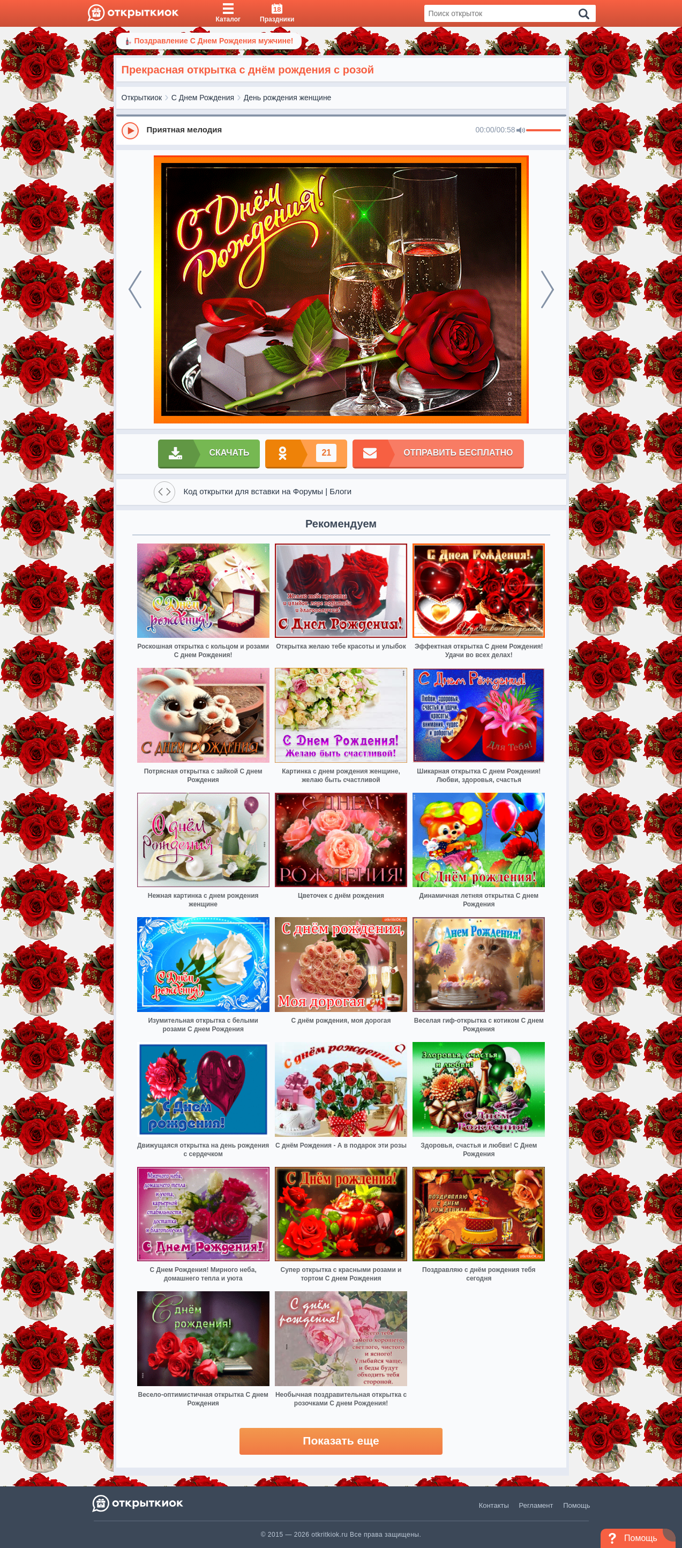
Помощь (576, 1505)
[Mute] (520, 130)
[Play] (130, 130)
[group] (341, 130)
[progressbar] (543, 131)
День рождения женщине (288, 97)
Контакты (494, 1505)
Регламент (536, 1505)
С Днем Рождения (202, 97)
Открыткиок (142, 97)
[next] (547, 289)
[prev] (135, 289)
